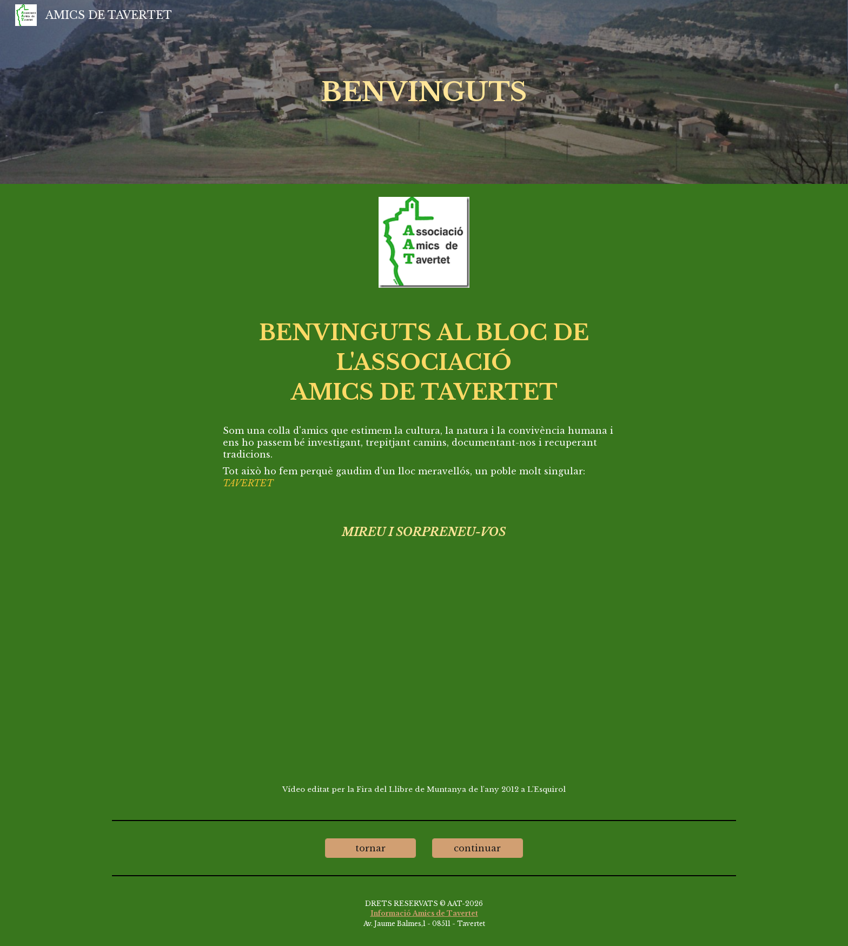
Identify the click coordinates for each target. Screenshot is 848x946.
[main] (424, 92)
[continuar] (477, 848)
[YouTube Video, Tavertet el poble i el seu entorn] (424, 674)
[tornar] (370, 848)
